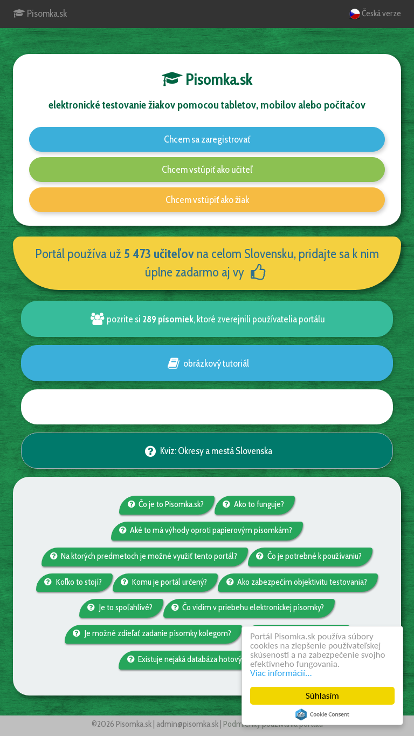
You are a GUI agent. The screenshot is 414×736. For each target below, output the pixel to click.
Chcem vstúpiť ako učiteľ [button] (207, 169)
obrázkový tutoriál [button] (207, 363)
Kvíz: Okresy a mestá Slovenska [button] (207, 450)
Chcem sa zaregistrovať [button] (207, 139)
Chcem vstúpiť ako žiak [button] (207, 200)
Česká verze (375, 13)
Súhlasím (322, 695)
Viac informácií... (281, 673)
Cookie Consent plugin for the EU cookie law (322, 714)
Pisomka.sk (40, 13)
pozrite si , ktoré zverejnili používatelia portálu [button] (207, 319)
